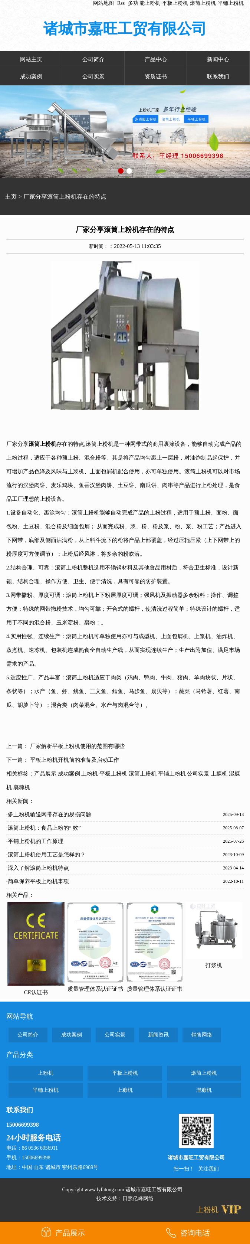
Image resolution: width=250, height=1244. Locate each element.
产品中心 (156, 59)
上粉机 (89, 774)
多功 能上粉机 (144, 3)
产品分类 (19, 1054)
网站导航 (19, 1016)
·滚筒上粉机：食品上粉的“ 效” (43, 828)
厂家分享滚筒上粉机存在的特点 (64, 196)
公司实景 (93, 76)
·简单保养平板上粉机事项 (37, 881)
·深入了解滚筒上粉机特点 (37, 868)
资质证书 (156, 76)
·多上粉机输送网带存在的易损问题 (48, 814)
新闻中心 (218, 59)
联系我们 (218, 76)
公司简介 (93, 59)
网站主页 (31, 59)
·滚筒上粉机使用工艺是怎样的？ (46, 855)
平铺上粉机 (231, 3)
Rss (121, 3)
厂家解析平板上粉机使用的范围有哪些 (77, 746)
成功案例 (31, 76)
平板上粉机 (175, 3)
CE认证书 (36, 992)
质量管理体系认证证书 (95, 989)
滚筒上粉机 (203, 3)
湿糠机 (204, 1090)
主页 (11, 196)
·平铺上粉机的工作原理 (34, 841)
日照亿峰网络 (138, 1198)
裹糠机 (21, 787)
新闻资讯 (158, 1035)
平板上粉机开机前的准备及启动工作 (74, 760)
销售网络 (201, 1035)
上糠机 (219, 774)
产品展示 (45, 774)
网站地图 (103, 3)
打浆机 (213, 965)
